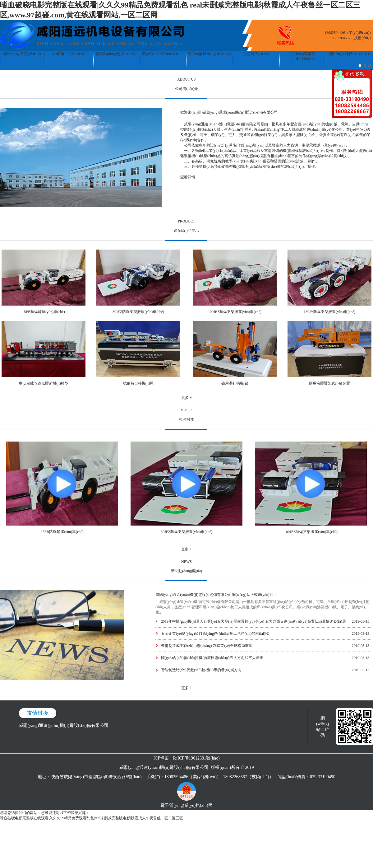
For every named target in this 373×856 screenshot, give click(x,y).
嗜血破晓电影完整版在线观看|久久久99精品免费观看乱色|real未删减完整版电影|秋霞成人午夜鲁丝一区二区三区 (91, 818)
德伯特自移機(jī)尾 (138, 383)
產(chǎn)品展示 (163, 54)
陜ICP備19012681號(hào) (196, 758)
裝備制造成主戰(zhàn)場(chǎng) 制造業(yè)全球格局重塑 (206, 645)
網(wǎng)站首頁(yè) (23, 54)
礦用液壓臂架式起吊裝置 (329, 383)
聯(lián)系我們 (349, 54)
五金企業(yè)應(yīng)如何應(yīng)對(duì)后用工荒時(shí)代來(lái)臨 (215, 633)
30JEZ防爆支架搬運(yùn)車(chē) (138, 312)
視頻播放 (256, 54)
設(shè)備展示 (210, 54)
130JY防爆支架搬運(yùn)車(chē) (329, 312)
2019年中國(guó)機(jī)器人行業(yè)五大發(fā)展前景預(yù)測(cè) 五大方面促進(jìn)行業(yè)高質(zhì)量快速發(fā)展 (253, 621)
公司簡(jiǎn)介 (70, 54)
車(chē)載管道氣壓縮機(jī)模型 (43, 383)
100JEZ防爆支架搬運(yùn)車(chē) (234, 312)
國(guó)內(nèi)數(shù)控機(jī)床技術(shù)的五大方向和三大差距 (212, 658)
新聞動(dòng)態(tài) (116, 54)
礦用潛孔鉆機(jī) (234, 383)
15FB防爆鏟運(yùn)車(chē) (43, 312)
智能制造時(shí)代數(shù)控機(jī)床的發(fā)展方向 (201, 670)
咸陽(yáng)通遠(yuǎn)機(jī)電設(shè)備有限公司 (63, 725)
